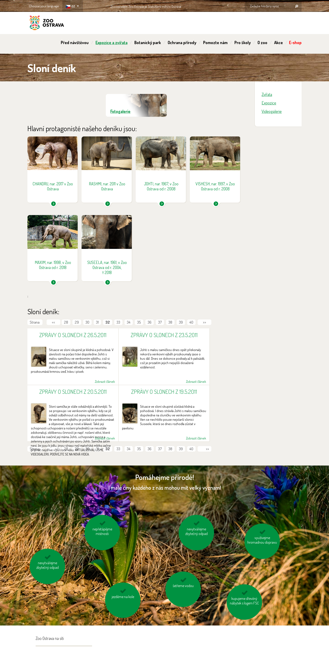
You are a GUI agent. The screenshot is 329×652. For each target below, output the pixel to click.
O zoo (262, 42)
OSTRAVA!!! (201, 5)
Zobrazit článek (105, 381)
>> (204, 322)
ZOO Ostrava (47, 24)
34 (128, 322)
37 (160, 322)
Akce (278, 42)
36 (149, 322)
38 (170, 322)
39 (181, 322)
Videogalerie (272, 111)
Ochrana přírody (182, 42)
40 (191, 322)
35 (139, 322)
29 (77, 322)
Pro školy (242, 42)
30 (87, 322)
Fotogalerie (120, 111)
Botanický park (147, 42)
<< (53, 322)
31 (97, 322)
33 (118, 322)
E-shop (295, 42)
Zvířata (267, 94)
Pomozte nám (215, 42)
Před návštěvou (75, 42)
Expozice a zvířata (111, 42)
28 (66, 322)
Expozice (269, 103)
